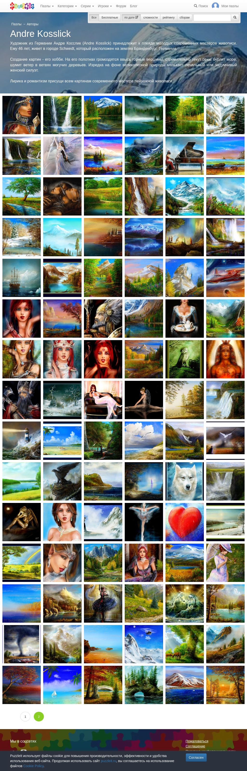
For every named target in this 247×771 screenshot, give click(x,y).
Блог (133, 6)
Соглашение (195, 746)
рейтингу (169, 17)
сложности (150, 17)
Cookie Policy (33, 766)
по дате (131, 17)
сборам (185, 17)
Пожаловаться (197, 741)
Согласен (196, 757)
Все (94, 17)
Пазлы (47, 6)
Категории (67, 6)
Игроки (105, 6)
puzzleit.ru (108, 761)
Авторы (32, 24)
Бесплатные (110, 17)
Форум (121, 6)
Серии (87, 6)
